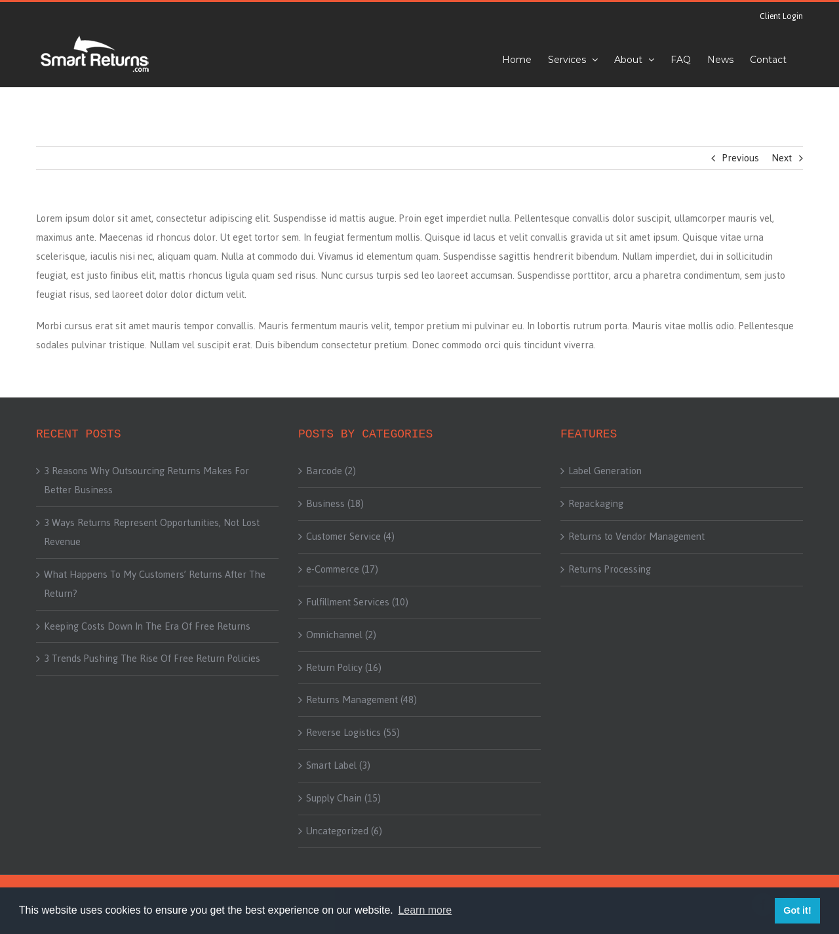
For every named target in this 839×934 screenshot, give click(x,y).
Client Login (781, 16)
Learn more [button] (425, 910)
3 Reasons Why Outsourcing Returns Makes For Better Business (146, 480)
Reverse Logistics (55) (353, 732)
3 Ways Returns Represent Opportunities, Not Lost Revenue (152, 532)
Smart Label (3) (338, 765)
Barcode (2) (331, 471)
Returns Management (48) (361, 700)
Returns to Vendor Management (636, 536)
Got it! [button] (797, 910)
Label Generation (605, 471)
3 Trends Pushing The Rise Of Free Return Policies (152, 658)
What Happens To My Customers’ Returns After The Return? (154, 584)
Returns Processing (609, 569)
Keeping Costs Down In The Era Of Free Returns (147, 626)
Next (781, 157)
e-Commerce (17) (342, 569)
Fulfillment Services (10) (357, 602)
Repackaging (595, 504)
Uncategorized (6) (344, 831)
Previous (740, 157)
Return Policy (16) (343, 668)
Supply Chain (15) (343, 798)
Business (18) (335, 504)
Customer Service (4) (350, 536)
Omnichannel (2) (341, 635)
